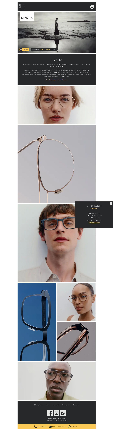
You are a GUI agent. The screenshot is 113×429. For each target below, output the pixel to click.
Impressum (55, 405)
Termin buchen (94, 223)
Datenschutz (66, 405)
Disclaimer (76, 405)
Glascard (94, 208)
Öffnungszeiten (38, 405)
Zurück (25, 49)
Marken (48, 49)
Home (42, 49)
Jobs (47, 405)
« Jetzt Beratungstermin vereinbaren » (56, 80)
